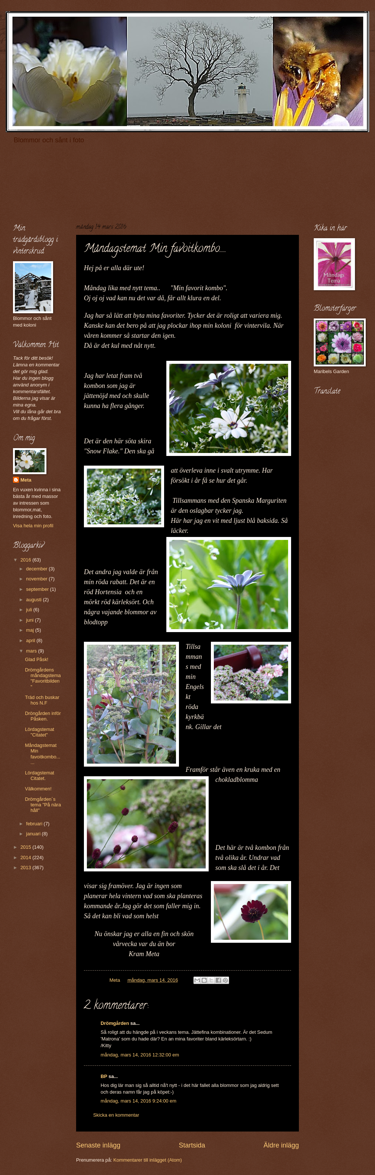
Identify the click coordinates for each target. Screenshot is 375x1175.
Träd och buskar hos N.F (42, 700)
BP (104, 1076)
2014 (26, 857)
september (38, 589)
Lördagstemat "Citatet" (39, 732)
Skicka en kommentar (116, 1115)
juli (29, 609)
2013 (26, 867)
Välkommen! (38, 789)
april (31, 640)
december (37, 569)
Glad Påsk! (36, 659)
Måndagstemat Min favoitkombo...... (42, 753)
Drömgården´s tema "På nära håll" (43, 804)
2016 (26, 560)
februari (34, 823)
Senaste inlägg (98, 1145)
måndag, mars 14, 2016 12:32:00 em (140, 1055)
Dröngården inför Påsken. (43, 716)
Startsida (192, 1145)
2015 (26, 847)
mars (32, 651)
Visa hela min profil (33, 525)
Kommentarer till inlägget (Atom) (147, 1160)
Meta (25, 480)
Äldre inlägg (281, 1145)
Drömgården (115, 1023)
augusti (34, 599)
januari (34, 833)
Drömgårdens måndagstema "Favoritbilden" (43, 678)
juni (30, 620)
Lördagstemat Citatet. (39, 775)
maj (30, 630)
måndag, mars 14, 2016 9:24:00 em (138, 1101)
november (37, 579)
